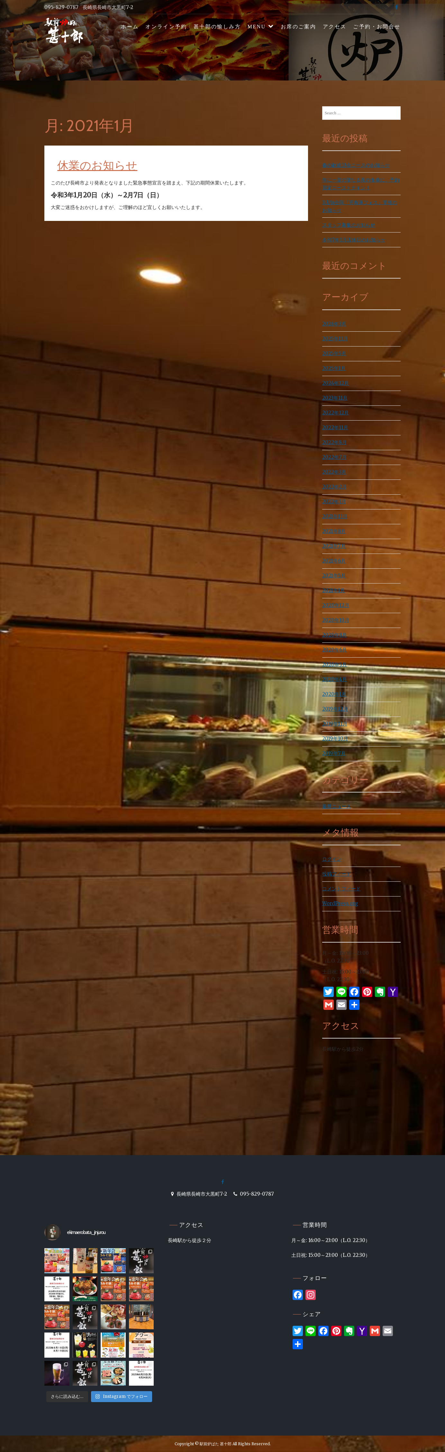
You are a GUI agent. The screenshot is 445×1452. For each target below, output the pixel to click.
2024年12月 (335, 383)
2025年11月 (335, 339)
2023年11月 (335, 398)
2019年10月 (335, 738)
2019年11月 (334, 724)
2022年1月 (334, 501)
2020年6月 (334, 650)
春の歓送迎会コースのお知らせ (356, 165)
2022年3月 (334, 472)
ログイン (331, 859)
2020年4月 (334, 679)
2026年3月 (334, 324)
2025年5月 (334, 353)
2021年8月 (334, 531)
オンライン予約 (166, 26)
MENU (257, 26)
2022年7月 (334, 457)
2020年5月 (334, 664)
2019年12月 (335, 709)
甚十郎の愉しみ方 (217, 26)
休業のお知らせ (97, 165)
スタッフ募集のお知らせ (348, 225)
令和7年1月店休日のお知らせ (353, 240)
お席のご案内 (298, 26)
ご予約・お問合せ (376, 26)
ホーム (130, 26)
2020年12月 (335, 605)
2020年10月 (335, 620)
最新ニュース (336, 806)
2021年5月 (334, 576)
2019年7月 (334, 753)
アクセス (335, 26)
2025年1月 (334, 368)
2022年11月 (335, 427)
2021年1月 (333, 590)
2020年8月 (334, 635)
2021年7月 (334, 546)
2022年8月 (334, 442)
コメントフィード (341, 889)
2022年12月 (335, 413)
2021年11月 (334, 516)
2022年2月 (334, 487)
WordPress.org (340, 903)
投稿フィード (336, 874)
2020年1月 (334, 694)
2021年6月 (334, 561)
